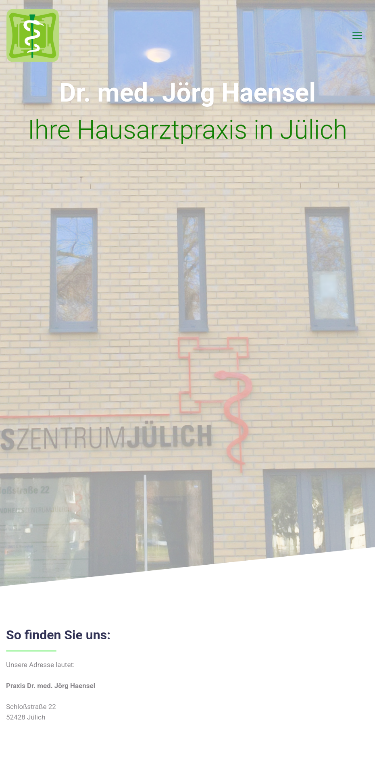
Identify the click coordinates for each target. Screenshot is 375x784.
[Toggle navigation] (357, 35)
